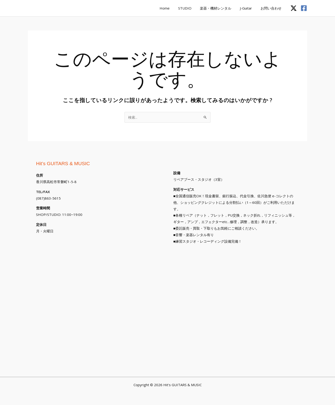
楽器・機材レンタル (219, 8)
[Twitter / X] (293, 8)
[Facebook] (304, 8)
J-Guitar (248, 8)
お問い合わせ (271, 8)
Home (172, 8)
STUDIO (190, 8)
